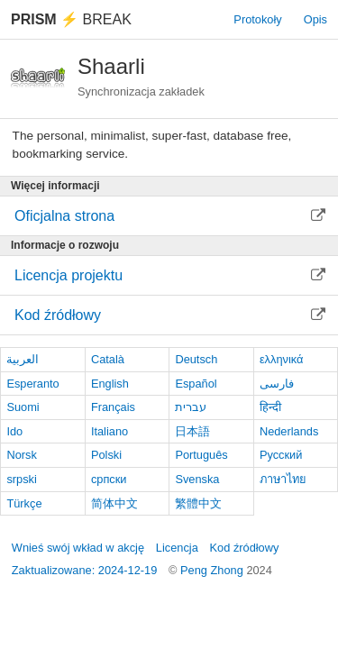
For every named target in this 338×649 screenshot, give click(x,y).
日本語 (192, 431)
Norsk (21, 455)
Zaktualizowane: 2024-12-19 (85, 570)
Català (107, 359)
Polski (106, 455)
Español (195, 383)
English (110, 383)
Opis (315, 19)
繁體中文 (198, 503)
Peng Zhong (213, 570)
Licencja (177, 547)
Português (201, 455)
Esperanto (32, 383)
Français (113, 407)
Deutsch (196, 359)
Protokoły (257, 19)
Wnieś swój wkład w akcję (78, 547)
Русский (281, 455)
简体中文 (114, 503)
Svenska (197, 479)
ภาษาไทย (283, 479)
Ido (14, 431)
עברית (190, 407)
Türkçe (23, 503)
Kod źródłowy (244, 547)
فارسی (277, 383)
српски (109, 479)
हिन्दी (270, 407)
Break (71, 19)
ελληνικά (282, 359)
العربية (22, 359)
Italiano (109, 431)
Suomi (22, 407)
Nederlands (289, 431)
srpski (21, 479)
